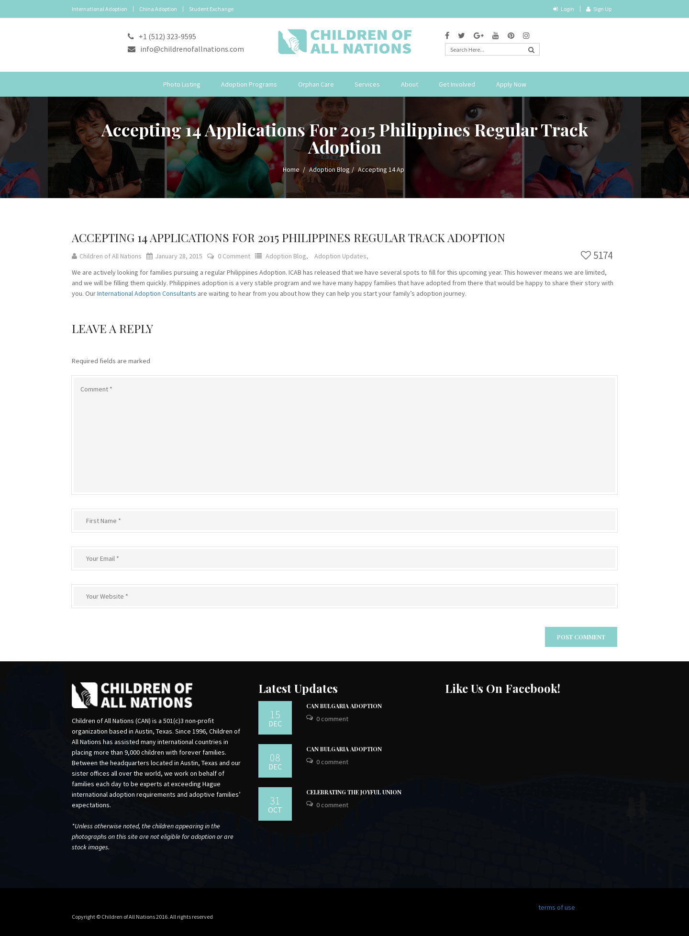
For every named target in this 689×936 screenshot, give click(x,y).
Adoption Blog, (288, 256)
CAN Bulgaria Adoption (344, 706)
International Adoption (99, 8)
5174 (596, 255)
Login (563, 8)
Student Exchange (211, 8)
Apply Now (511, 84)
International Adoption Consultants (146, 293)
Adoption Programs (249, 84)
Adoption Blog (329, 169)
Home (291, 169)
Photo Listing (181, 84)
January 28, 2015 (174, 256)
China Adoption (158, 8)
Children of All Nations (107, 256)
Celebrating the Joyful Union (353, 792)
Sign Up (598, 8)
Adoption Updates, (341, 256)
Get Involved (457, 84)
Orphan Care (316, 84)
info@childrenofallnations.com (186, 49)
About (409, 84)
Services (367, 84)
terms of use (556, 907)
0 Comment (234, 256)
